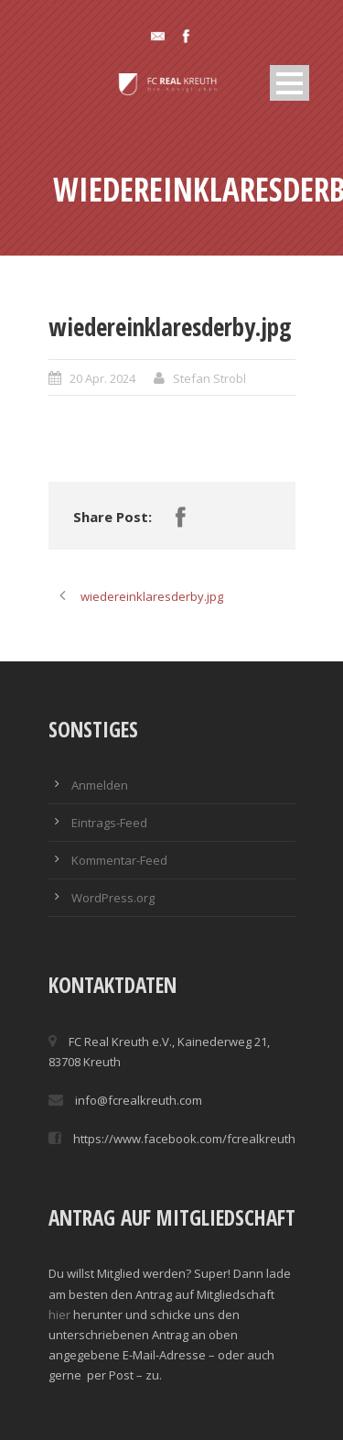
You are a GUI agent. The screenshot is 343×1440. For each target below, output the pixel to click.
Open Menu (289, 83)
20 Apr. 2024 (102, 378)
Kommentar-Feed (119, 860)
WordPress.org (113, 897)
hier (59, 1314)
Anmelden (99, 785)
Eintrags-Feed (109, 822)
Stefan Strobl (209, 378)
